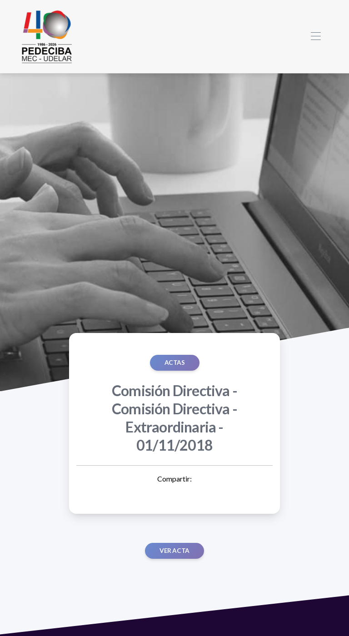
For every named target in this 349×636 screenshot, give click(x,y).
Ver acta (174, 550)
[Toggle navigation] (315, 36)
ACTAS (175, 362)
